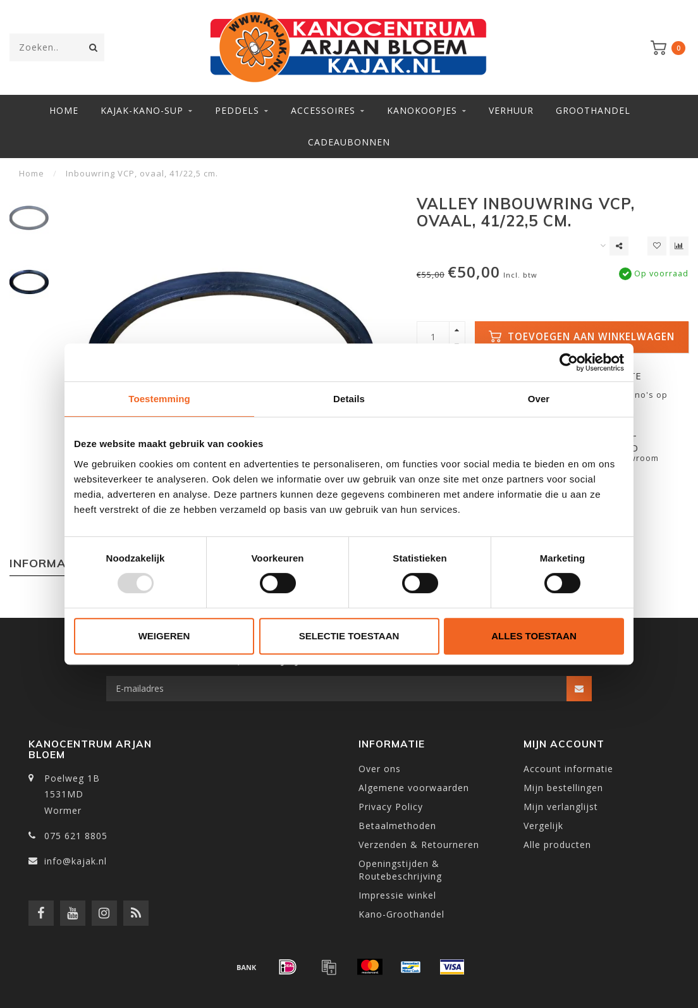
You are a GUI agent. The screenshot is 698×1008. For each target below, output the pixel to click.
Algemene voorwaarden (413, 788)
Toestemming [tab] (159, 398)
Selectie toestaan (349, 635)
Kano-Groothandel (401, 914)
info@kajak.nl (75, 861)
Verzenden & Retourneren (418, 845)
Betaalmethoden (397, 826)
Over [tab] (539, 398)
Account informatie (568, 769)
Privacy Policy (390, 807)
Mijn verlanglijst (561, 807)
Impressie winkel (397, 895)
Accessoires (323, 110)
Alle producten (557, 845)
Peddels (237, 110)
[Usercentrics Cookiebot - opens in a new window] (568, 362)
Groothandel (593, 110)
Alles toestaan (533, 635)
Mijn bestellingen (563, 788)
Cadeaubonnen (349, 142)
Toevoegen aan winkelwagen (582, 336)
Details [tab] (349, 398)
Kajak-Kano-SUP (142, 110)
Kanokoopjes (422, 110)
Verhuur (511, 110)
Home (63, 110)
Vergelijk (543, 826)
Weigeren (164, 635)
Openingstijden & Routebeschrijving (400, 869)
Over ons (379, 769)
